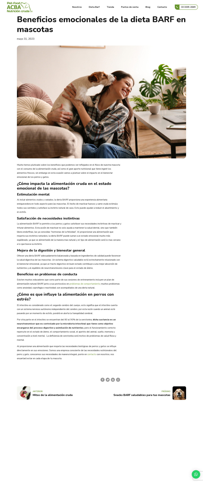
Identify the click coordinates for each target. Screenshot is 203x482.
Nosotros (77, 7)
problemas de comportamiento (84, 283)
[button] (196, 474)
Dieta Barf (94, 7)
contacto (91, 354)
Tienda (110, 7)
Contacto (162, 7)
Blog (147, 7)
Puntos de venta (129, 7)
